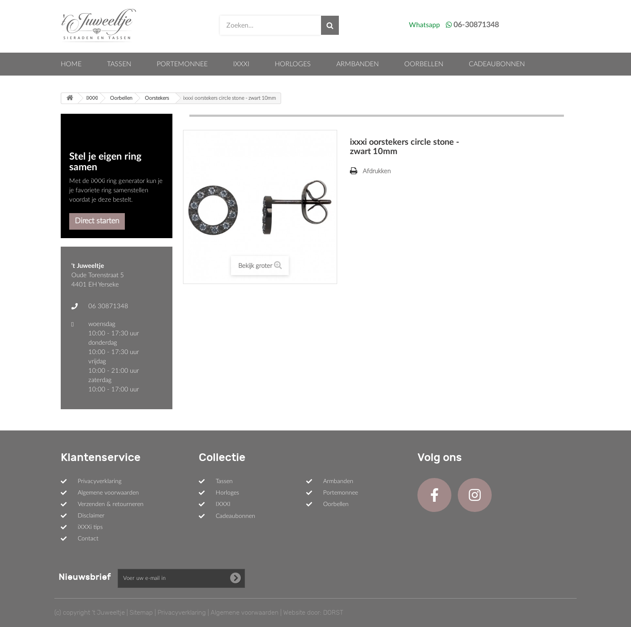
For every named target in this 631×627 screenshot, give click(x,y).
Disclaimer (91, 516)
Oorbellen (423, 64)
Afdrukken (377, 171)
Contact (88, 539)
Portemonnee (182, 64)
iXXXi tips (90, 527)
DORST (333, 612)
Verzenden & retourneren (111, 504)
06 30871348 (108, 306)
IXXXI (241, 64)
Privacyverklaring (99, 481)
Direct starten (97, 221)
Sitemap (141, 612)
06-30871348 (476, 25)
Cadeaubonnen (497, 64)
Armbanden (357, 64)
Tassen (119, 64)
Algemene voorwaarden (108, 493)
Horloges (293, 64)
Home (71, 64)
